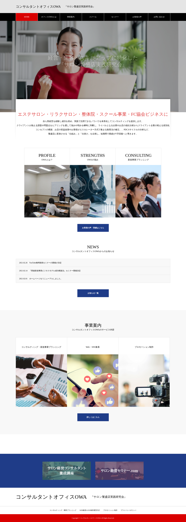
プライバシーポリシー (128, 510)
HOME (26, 17)
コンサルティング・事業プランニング (63, 510)
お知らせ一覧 (93, 293)
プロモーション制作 (110, 510)
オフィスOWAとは (48, 17)
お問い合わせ (159, 17)
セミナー (115, 17)
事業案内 (70, 17)
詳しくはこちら (93, 417)
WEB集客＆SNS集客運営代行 (90, 510)
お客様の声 (137, 17)
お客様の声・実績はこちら (93, 228)
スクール (93, 17)
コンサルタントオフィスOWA (38, 6)
